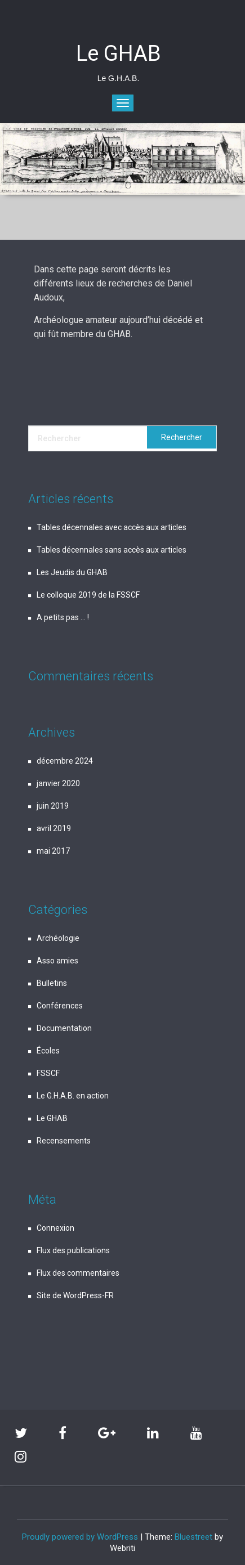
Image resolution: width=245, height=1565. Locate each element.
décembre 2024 (65, 760)
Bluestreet (193, 1537)
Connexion (55, 1227)
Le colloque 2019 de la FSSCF (88, 594)
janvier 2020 (58, 783)
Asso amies (57, 960)
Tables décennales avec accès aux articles (111, 527)
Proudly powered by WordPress (80, 1537)
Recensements (64, 1140)
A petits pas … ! (63, 617)
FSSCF (48, 1073)
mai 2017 (53, 850)
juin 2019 (53, 805)
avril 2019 (54, 828)
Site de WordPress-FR (75, 1295)
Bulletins (52, 983)
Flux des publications (73, 1250)
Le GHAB (52, 1118)
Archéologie (58, 938)
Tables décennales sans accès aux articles (111, 549)
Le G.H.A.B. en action (73, 1095)
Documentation (64, 1028)
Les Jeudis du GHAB (72, 572)
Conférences (60, 1005)
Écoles (48, 1050)
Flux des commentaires (78, 1272)
